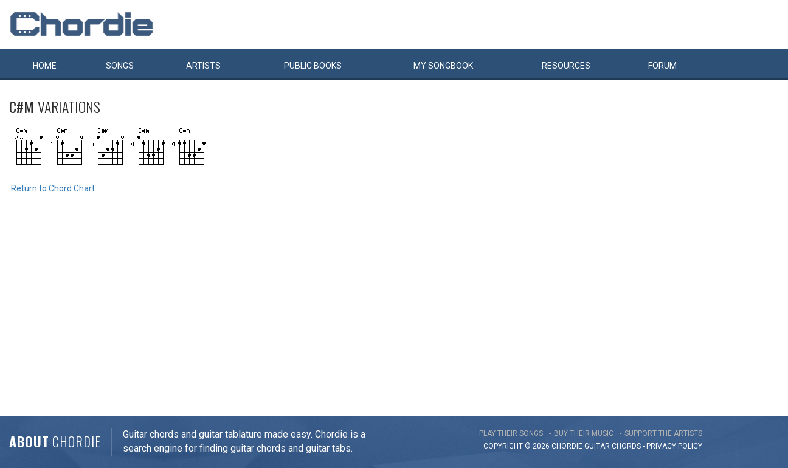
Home (45, 66)
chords (626, 446)
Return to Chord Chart (53, 188)
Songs (120, 66)
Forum (662, 66)
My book (443, 66)
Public (313, 66)
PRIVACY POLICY (674, 446)
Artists (203, 66)
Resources (566, 66)
